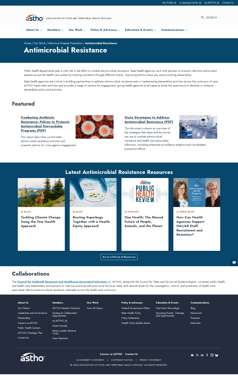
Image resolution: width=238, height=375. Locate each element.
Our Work (39, 43)
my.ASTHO (209, 3)
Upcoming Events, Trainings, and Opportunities (170, 315)
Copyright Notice (121, 360)
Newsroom (196, 314)
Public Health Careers (29, 328)
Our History (24, 309)
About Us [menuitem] (32, 30)
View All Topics (95, 308)
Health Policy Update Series (135, 323)
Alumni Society (59, 326)
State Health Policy (131, 314)
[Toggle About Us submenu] (41, 30)
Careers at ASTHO (27, 323)
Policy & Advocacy (132, 303)
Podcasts (195, 319)
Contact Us (227, 3)
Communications (199, 303)
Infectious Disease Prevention (65, 43)
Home (27, 43)
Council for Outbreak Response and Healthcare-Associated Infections (64, 282)
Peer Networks (60, 339)
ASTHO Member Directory (66, 309)
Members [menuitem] (54, 30)
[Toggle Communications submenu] (186, 30)
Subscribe (195, 323)
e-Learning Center (185, 3)
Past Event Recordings (167, 309)
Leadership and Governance (32, 314)
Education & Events (167, 303)
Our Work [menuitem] (76, 30)
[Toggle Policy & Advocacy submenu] (119, 30)
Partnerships (24, 319)
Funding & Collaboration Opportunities (64, 315)
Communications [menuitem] (173, 30)
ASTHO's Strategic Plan (30, 333)
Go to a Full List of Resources (119, 257)
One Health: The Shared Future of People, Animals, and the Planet (143, 221)
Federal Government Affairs (135, 309)
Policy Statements (130, 319)
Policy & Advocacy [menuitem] (104, 30)
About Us (23, 303)
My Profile (162, 3)
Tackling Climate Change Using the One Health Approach (41, 221)
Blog (192, 309)
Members (57, 303)
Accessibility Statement (90, 360)
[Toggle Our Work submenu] (84, 30)
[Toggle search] (210, 18)
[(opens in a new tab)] (192, 355)
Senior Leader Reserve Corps (64, 333)
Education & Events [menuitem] (139, 30)
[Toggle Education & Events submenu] (155, 30)
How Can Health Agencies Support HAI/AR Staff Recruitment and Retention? (190, 226)
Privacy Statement (150, 360)
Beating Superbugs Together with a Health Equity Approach (91, 221)
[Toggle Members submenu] (62, 30)
